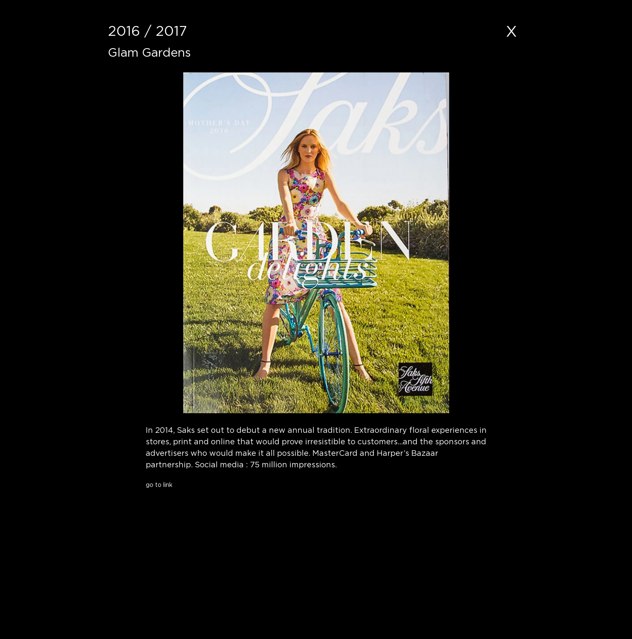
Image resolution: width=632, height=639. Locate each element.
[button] (212, 501)
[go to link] (212, 484)
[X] (511, 31)
